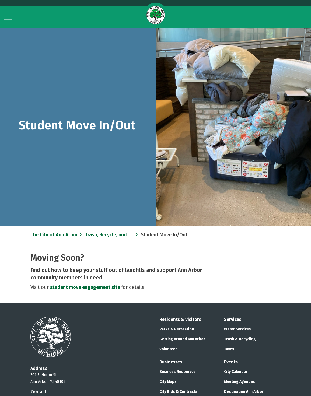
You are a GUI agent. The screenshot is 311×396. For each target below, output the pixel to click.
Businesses (170, 362)
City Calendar (235, 371)
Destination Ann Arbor (244, 391)
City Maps (168, 381)
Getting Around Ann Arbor (182, 339)
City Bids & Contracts (178, 391)
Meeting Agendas (239, 381)
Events (231, 362)
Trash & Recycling (240, 339)
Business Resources (177, 371)
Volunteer (168, 349)
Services (232, 319)
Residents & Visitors (180, 319)
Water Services (237, 329)
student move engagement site (85, 287)
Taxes (229, 349)
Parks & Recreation (176, 329)
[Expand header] (8, 17)
